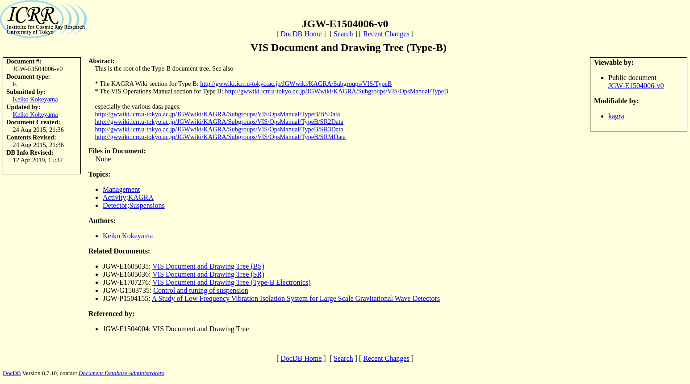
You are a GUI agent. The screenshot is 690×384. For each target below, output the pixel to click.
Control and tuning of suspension (200, 290)
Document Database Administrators (121, 373)
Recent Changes (386, 34)
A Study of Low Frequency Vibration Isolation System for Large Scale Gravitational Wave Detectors (296, 298)
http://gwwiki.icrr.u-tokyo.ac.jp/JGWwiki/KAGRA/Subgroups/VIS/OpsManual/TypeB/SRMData (220, 136)
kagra (616, 116)
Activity (114, 197)
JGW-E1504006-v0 (636, 85)
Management (121, 189)
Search (343, 34)
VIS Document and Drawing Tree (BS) (208, 266)
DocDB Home (301, 34)
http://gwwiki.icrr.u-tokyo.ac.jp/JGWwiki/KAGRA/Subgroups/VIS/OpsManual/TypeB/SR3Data (219, 129)
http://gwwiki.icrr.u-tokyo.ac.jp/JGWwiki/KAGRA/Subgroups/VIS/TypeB (296, 83)
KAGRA (141, 197)
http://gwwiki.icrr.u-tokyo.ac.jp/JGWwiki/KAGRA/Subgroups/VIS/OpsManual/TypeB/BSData (217, 114)
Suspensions (147, 205)
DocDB (12, 373)
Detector (115, 205)
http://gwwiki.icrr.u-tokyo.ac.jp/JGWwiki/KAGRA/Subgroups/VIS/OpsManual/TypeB (336, 91)
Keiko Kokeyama (35, 99)
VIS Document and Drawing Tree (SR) (208, 274)
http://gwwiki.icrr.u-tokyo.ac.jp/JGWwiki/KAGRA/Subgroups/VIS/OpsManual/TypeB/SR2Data (219, 121)
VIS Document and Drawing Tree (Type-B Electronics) (231, 282)
